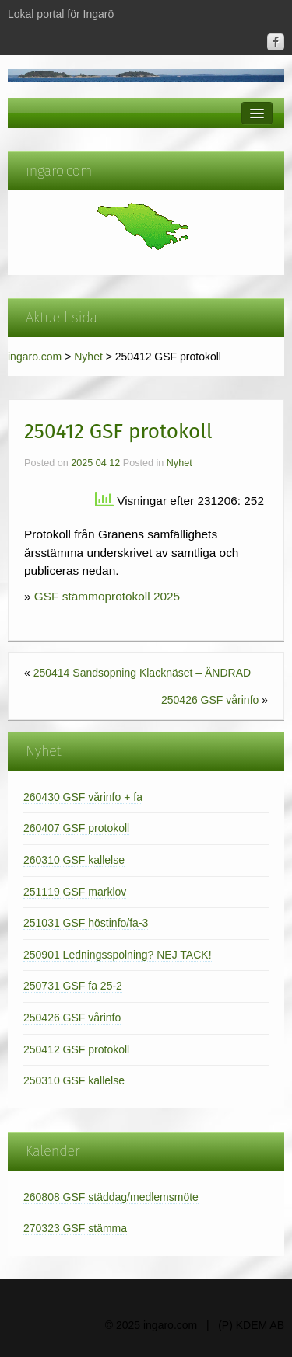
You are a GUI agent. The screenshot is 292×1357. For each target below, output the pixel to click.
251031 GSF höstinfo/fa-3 (85, 923)
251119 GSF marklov (74, 892)
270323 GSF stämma (75, 1228)
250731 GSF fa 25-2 (72, 985)
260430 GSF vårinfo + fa (82, 797)
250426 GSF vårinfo (210, 700)
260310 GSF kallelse (74, 860)
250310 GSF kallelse (74, 1080)
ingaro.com (35, 356)
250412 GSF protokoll (76, 1049)
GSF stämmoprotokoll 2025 (107, 596)
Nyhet (88, 356)
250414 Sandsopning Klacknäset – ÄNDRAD (142, 672)
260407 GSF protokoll (76, 828)
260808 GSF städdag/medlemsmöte (111, 1197)
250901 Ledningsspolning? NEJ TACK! (117, 954)
